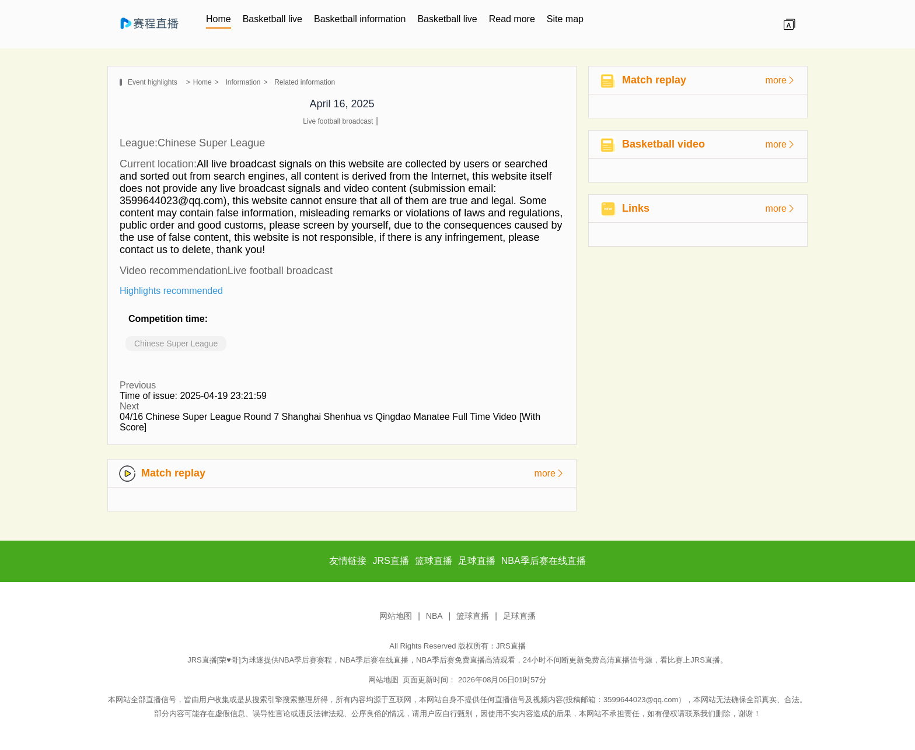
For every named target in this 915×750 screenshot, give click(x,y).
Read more (512, 19)
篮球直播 (472, 616)
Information (242, 82)
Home (218, 19)
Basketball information (360, 19)
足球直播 (519, 616)
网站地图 (395, 616)
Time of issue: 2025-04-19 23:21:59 (193, 396)
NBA (434, 616)
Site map (565, 19)
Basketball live (272, 19)
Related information (304, 82)
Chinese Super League (176, 343)
